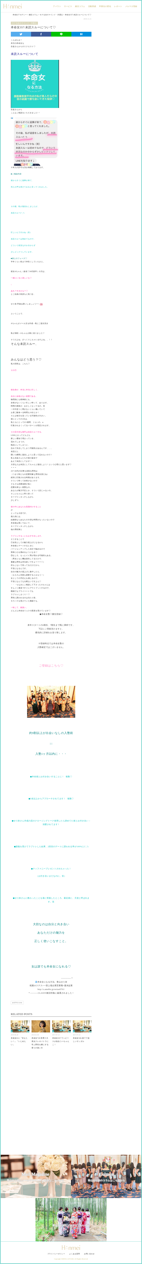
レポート (118, 6)
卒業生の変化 (105, 6)
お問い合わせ (90, 1254)
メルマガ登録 (131, 6)
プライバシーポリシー (55, 1254)
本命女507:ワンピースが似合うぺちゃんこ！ (60, 1041)
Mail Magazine (35, 1177)
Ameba (71, 1222)
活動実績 (92, 6)
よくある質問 (75, 1254)
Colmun (106, 1177)
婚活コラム (80, 6)
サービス (68, 6)
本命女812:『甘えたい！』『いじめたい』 (19, 1041)
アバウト (57, 6)
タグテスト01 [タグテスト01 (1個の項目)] (17, 1003)
